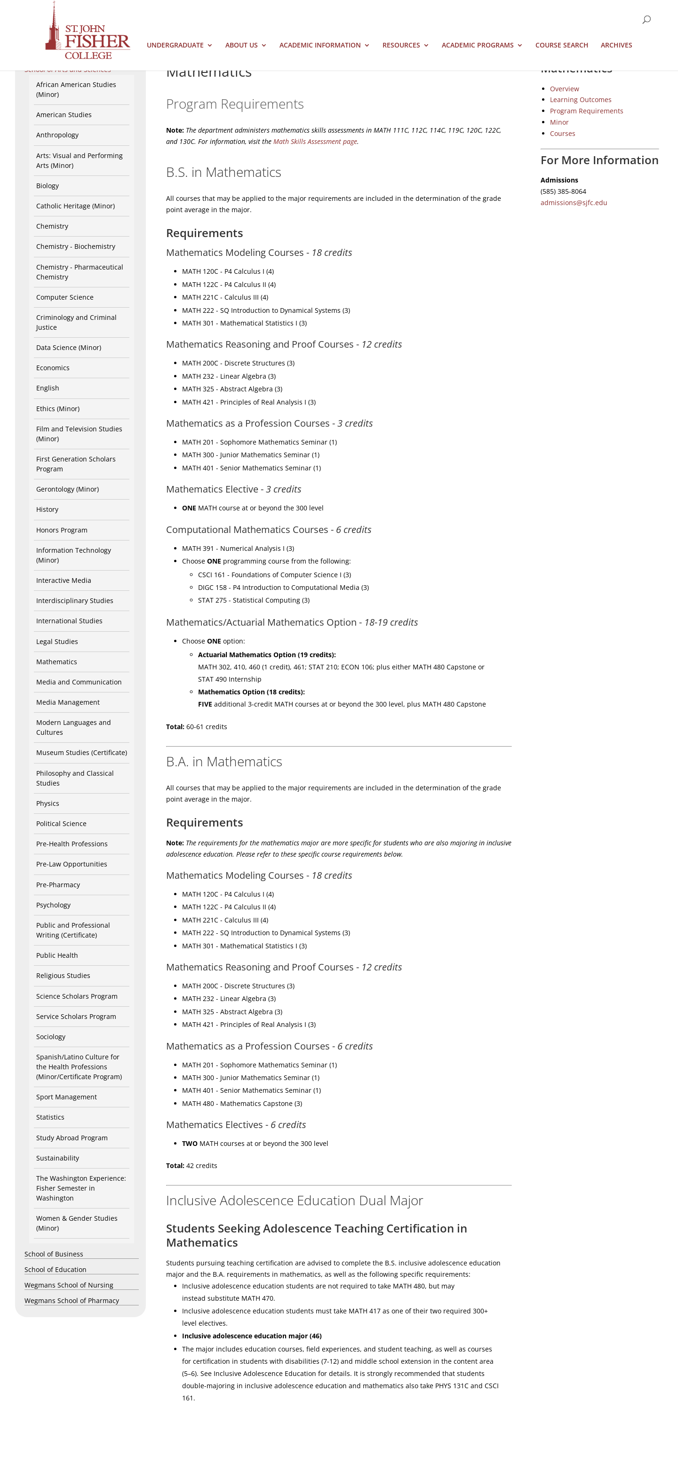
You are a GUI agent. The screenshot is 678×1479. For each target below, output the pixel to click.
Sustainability (57, 1157)
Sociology (50, 1036)
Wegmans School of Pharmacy (71, 1300)
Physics (47, 803)
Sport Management (66, 1096)
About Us (241, 45)
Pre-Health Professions (72, 843)
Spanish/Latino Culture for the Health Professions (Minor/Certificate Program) (79, 1066)
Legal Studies (57, 641)
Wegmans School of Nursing (68, 1284)
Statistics (50, 1117)
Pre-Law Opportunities (71, 863)
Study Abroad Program (72, 1137)
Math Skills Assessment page (315, 141)
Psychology (53, 904)
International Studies (69, 620)
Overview (564, 88)
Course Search (562, 45)
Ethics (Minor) (58, 408)
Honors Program (62, 529)
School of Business (53, 1253)
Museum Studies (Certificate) (81, 752)
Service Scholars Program (76, 1016)
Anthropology (57, 134)
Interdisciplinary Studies (74, 600)
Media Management (68, 702)
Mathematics (56, 661)
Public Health (57, 955)
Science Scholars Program (77, 996)
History (47, 509)
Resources (401, 45)
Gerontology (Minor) (67, 489)
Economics (53, 367)
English (47, 387)
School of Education (55, 1269)
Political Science (61, 823)
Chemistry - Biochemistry (75, 246)
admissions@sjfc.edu (574, 202)
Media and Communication (79, 681)
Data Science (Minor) (68, 347)
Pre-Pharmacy (58, 884)
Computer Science (65, 297)
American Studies (64, 114)
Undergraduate (175, 45)
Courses (562, 133)
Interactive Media (63, 580)
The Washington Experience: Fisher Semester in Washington (81, 1188)
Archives (616, 45)
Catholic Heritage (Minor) (75, 205)
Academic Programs (478, 45)
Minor (559, 122)
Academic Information (320, 45)
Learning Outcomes (581, 99)
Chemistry (52, 226)
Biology (47, 185)
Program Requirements (586, 110)
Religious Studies (63, 975)
